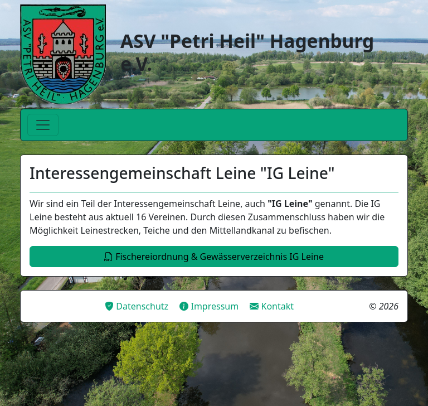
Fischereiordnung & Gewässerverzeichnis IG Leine (214, 256)
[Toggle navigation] (43, 125)
